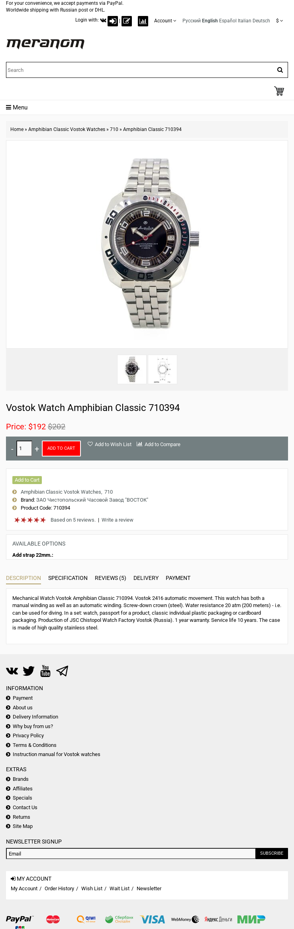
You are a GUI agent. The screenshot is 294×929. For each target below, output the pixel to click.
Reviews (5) (110, 578)
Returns (21, 817)
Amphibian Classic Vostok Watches (66, 129)
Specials (22, 798)
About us (23, 708)
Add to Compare (162, 444)
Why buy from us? (33, 726)
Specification (68, 578)
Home (17, 129)
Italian (244, 21)
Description (23, 578)
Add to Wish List (113, 444)
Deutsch (261, 21)
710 (114, 129)
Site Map (23, 826)
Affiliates (23, 789)
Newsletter (149, 888)
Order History (59, 888)
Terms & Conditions (35, 745)
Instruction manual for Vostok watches (56, 754)
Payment (178, 578)
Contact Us (25, 807)
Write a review (117, 520)
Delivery (146, 578)
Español (228, 21)
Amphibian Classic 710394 (152, 129)
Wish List (91, 888)
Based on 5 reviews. (73, 520)
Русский (191, 21)
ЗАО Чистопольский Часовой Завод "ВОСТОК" (92, 500)
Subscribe (271, 853)
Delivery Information (35, 717)
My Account (24, 888)
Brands (21, 779)
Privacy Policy (28, 735)
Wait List (119, 888)
